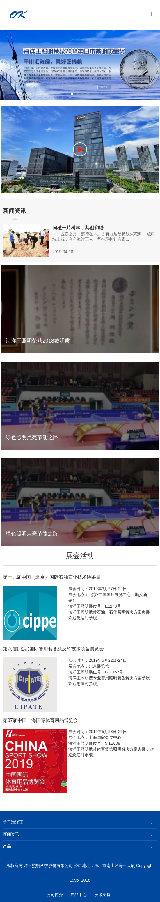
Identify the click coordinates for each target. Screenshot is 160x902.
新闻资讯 (11, 834)
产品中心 (78, 894)
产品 (7, 846)
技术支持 (102, 894)
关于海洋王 (13, 822)
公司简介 (55, 894)
